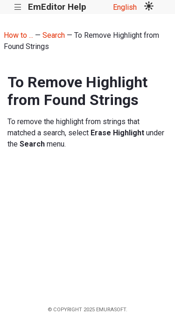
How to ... (18, 35)
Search (53, 35)
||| (18, 7)
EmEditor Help (57, 6)
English (125, 7)
